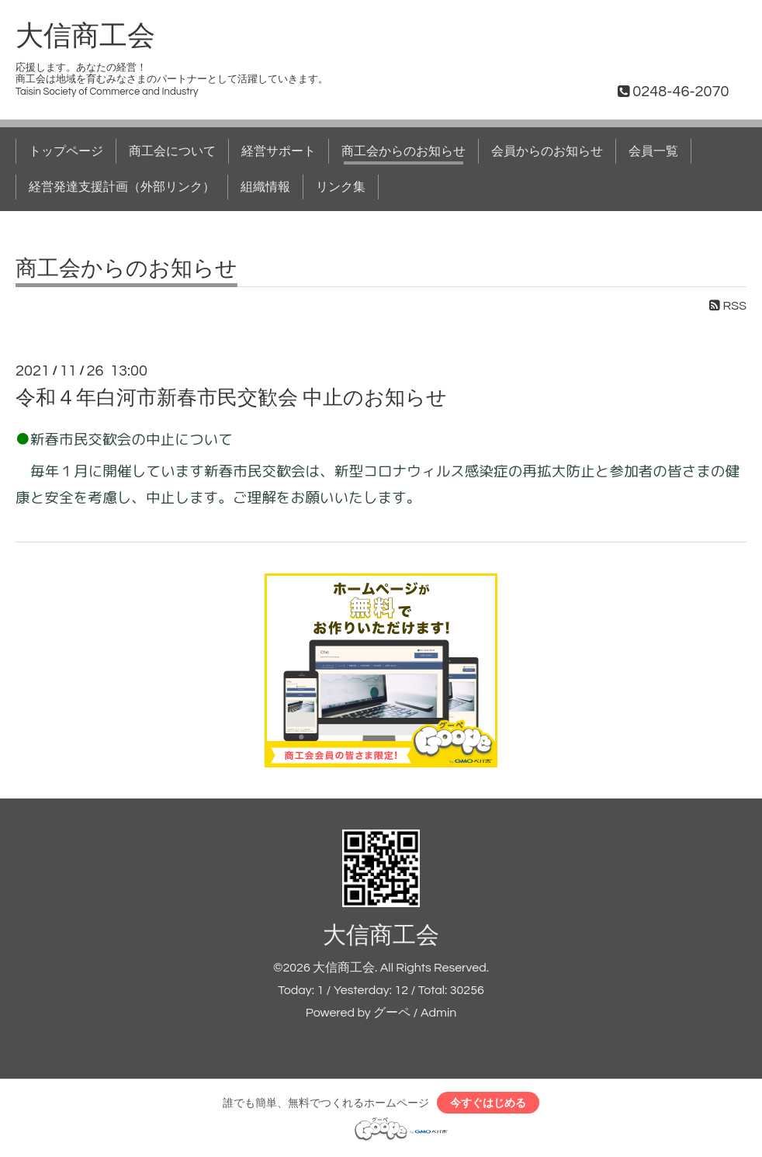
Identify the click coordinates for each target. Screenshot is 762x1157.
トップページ (66, 151)
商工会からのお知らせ (403, 151)
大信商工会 (85, 36)
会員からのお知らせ (547, 151)
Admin (438, 1012)
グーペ (391, 1012)
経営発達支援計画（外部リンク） (122, 187)
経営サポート (278, 151)
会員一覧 (653, 151)
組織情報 (265, 187)
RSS (727, 306)
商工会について (172, 151)
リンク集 (340, 187)
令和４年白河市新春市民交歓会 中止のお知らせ (231, 398)
